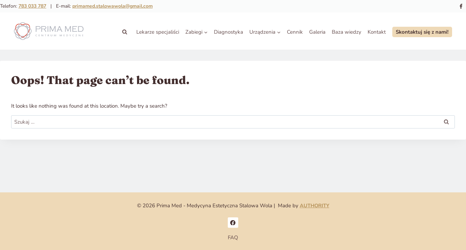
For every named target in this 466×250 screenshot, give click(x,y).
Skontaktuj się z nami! (422, 31)
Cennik (295, 31)
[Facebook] (461, 6)
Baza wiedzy (346, 31)
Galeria (317, 31)
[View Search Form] (124, 32)
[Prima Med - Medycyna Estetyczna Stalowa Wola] (48, 32)
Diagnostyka (228, 31)
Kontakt (377, 31)
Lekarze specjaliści (157, 31)
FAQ (233, 237)
